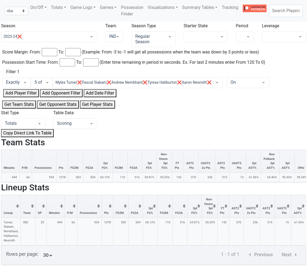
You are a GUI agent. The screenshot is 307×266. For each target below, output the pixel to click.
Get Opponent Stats (58, 104)
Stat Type (10, 112)
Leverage (270, 25)
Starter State (196, 25)
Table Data (63, 112)
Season (8, 25)
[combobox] (286, 11)
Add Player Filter (21, 93)
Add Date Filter (100, 93)
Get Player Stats (97, 104)
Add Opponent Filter (61, 93)
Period (242, 25)
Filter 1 (12, 71)
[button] (38, 7)
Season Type (143, 25)
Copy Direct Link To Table (27, 133)
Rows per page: (22, 254)
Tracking (230, 7)
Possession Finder (132, 10)
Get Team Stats (19, 104)
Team (110, 25)
